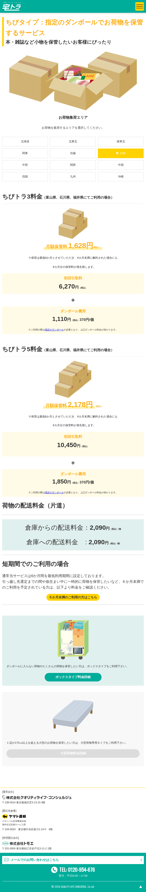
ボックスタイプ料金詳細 (73, 677)
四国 (25, 176)
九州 (73, 176)
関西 (73, 164)
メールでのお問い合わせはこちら (35, 860)
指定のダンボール (54, 329)
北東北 (73, 141)
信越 (73, 153)
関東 (25, 153)
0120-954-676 (81, 869)
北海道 (25, 141)
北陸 (122, 153)
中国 (121, 164)
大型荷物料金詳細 (73, 753)
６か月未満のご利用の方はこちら (73, 597)
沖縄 (121, 176)
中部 (25, 164)
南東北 (121, 141)
